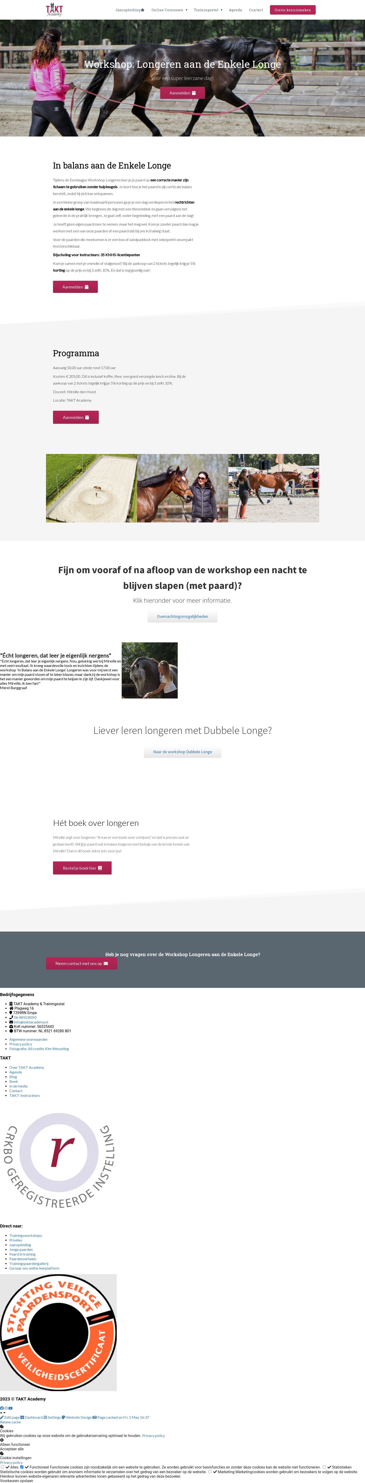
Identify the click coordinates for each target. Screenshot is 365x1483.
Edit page (10, 1417)
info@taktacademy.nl (31, 1022)
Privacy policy (153, 1435)
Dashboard (31, 1417)
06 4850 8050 (25, 1017)
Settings (52, 1417)
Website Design (77, 1417)
